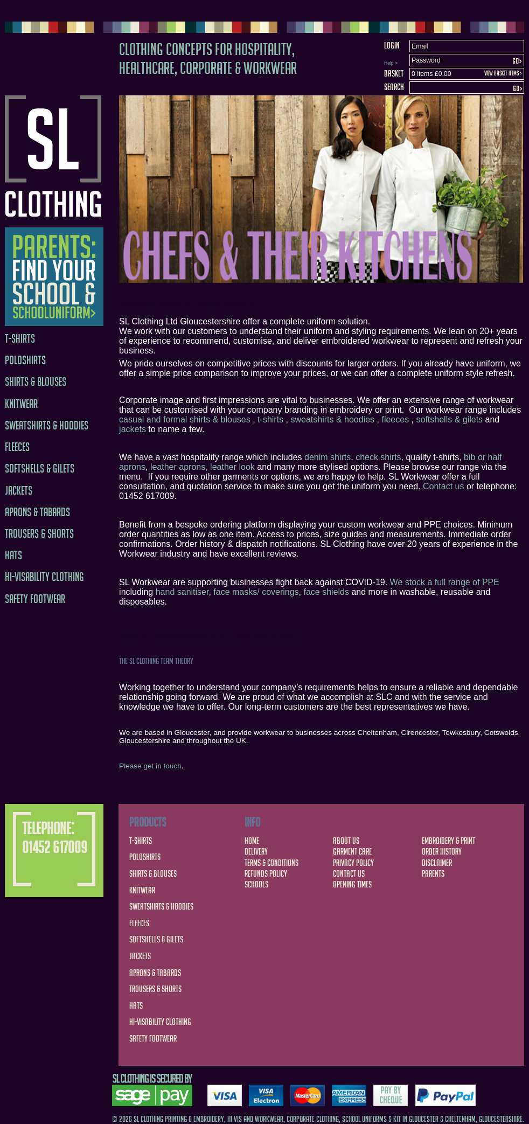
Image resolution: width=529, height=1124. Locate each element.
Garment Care (352, 851)
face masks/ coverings (255, 591)
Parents (433, 873)
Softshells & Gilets (39, 468)
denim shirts (327, 457)
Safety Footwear (35, 599)
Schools (256, 884)
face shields (327, 591)
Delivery (256, 851)
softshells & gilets (449, 419)
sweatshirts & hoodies (332, 419)
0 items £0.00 (431, 74)
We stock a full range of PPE (444, 582)
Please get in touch (150, 766)
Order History (442, 851)
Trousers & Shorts (39, 533)
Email (420, 46)
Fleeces (17, 447)
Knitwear (21, 404)
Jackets (18, 490)
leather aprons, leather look (202, 466)
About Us (346, 840)
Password (426, 60)
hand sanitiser (182, 591)
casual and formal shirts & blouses (184, 419)
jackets (132, 429)
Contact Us (349, 873)
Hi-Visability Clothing (44, 577)
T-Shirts (20, 338)
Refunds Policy (266, 873)
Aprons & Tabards (37, 512)
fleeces (395, 419)
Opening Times (352, 884)
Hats (13, 555)
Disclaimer (437, 862)
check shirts (378, 457)
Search (394, 86)
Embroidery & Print (448, 840)
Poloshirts (25, 360)
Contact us (443, 486)
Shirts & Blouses (35, 381)
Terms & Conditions (271, 862)
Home (252, 840)
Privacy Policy (353, 862)
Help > (391, 63)
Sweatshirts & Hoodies (46, 425)
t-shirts (270, 419)
